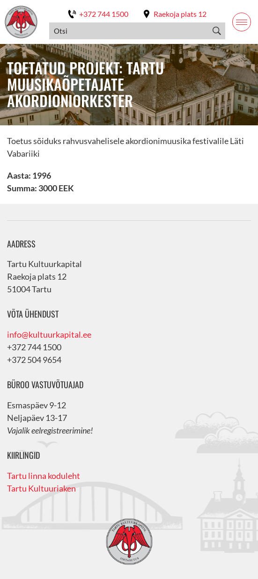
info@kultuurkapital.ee (49, 334)
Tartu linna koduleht (43, 475)
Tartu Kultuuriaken (41, 488)
